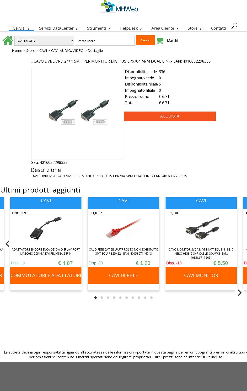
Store (195, 27)
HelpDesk (131, 27)
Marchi (172, 40)
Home (17, 50)
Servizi (21, 27)
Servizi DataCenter (58, 27)
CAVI (43, 50)
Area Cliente (164, 27)
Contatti (218, 28)
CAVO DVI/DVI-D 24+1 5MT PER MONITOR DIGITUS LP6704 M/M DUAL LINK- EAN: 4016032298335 (122, 61)
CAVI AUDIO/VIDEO (67, 50)
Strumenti (98, 27)
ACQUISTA (170, 116)
